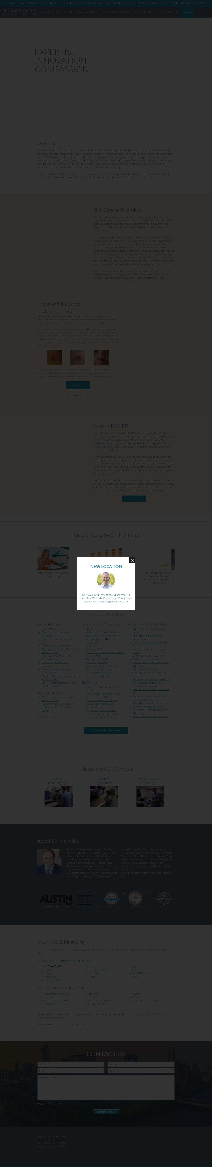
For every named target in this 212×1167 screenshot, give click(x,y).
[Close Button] (132, 560)
